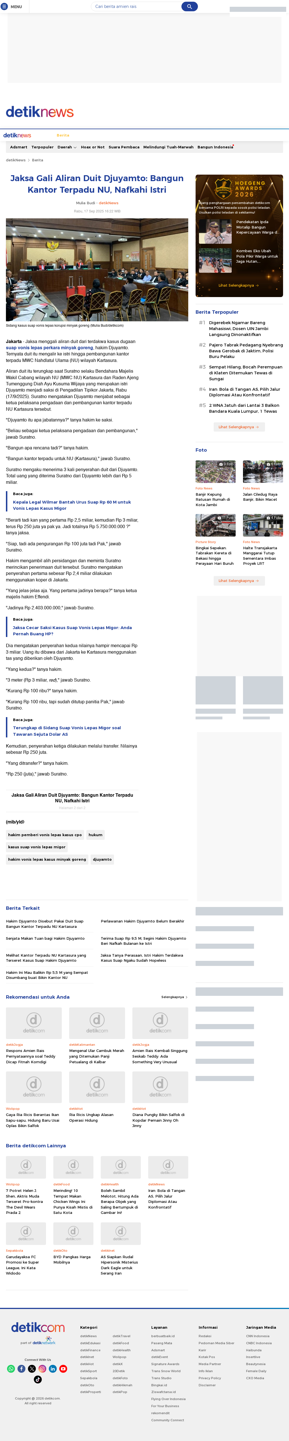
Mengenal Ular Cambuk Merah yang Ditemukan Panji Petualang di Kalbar (96, 1055)
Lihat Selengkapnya (238, 284)
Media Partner (210, 1363)
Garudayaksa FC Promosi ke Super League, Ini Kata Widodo (22, 1264)
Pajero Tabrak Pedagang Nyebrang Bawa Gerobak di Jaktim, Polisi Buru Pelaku (246, 350)
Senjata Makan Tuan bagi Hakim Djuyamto (45, 937)
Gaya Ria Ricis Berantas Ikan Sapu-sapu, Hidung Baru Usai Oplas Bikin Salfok (32, 1119)
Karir (202, 1350)
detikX (136, 134)
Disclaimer (207, 1385)
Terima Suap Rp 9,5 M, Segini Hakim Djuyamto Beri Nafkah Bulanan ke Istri (143, 940)
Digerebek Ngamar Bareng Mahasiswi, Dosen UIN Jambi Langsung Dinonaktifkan (238, 328)
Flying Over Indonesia (168, 1398)
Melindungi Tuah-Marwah (168, 146)
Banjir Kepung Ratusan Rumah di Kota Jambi (213, 498)
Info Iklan (206, 1370)
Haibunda (254, 1350)
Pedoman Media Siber (216, 1343)
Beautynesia (256, 1363)
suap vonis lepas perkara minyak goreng (49, 347)
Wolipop (119, 1356)
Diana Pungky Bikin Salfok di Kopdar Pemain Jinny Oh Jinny (158, 1119)
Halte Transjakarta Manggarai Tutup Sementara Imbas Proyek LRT (260, 555)
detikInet (87, 1356)
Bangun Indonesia (215, 146)
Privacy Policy (210, 1378)
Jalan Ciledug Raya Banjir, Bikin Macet (260, 496)
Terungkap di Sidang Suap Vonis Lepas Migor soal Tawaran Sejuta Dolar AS (67, 730)
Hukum (119, 134)
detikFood (121, 1343)
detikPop (120, 1391)
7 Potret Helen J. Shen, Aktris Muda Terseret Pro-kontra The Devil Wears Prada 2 (24, 1201)
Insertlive (253, 1356)
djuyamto (102, 858)
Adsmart (18, 146)
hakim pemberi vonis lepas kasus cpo (45, 834)
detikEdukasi (90, 1343)
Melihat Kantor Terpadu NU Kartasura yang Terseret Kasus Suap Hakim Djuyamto (46, 957)
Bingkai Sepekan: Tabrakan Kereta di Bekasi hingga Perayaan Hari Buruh (215, 555)
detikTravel (121, 1335)
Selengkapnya (174, 996)
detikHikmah (122, 1385)
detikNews (16, 159)
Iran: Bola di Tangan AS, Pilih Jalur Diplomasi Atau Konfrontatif (166, 1198)
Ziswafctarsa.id (163, 1391)
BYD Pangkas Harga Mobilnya (72, 1259)
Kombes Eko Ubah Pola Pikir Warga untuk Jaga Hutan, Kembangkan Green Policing (257, 255)
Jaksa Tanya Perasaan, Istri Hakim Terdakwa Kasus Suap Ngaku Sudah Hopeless (142, 957)
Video (257, 134)
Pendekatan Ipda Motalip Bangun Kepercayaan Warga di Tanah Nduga (257, 226)
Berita (42, 134)
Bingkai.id (159, 1385)
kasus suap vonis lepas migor (36, 846)
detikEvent (159, 1356)
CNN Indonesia (258, 1335)
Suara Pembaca (124, 146)
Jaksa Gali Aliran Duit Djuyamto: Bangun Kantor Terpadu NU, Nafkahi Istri (72, 797)
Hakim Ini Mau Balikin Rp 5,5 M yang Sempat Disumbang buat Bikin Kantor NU (47, 974)
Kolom (153, 134)
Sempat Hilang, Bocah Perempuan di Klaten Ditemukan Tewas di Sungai (246, 372)
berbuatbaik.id (163, 1335)
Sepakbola (88, 1378)
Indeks (273, 134)
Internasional (95, 134)
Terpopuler (42, 146)
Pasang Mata (161, 1343)
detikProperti (90, 1391)
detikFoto (120, 1378)
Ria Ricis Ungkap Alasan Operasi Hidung (91, 1117)
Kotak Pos (207, 1356)
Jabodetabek (65, 134)
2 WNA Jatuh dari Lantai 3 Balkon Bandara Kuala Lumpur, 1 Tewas (244, 407)
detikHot (87, 1363)
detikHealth (122, 1350)
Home (26, 134)
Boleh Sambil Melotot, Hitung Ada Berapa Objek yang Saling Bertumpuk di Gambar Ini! (120, 1201)
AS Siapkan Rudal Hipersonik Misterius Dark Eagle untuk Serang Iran (119, 1264)
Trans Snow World (166, 1370)
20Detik (119, 1370)
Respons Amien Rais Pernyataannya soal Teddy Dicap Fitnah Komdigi (30, 1055)
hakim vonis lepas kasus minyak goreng (47, 858)
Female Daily (256, 1370)
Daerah (67, 146)
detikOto (87, 1385)
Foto (243, 134)
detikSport (88, 1370)
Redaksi (205, 1335)
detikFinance (90, 1350)
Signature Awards (165, 1363)
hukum (95, 834)
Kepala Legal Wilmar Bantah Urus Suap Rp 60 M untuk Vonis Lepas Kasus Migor (72, 504)
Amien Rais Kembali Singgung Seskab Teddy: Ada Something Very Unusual (159, 1055)
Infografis (225, 134)
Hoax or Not (93, 146)
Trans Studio (161, 1378)
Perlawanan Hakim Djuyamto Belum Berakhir (142, 920)
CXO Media (255, 1378)
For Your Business (165, 1405)
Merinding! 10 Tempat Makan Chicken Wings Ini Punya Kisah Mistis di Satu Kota (73, 1201)
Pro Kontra (201, 134)
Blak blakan (175, 134)
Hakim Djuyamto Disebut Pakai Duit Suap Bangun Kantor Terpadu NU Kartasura (45, 923)
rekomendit (160, 1412)
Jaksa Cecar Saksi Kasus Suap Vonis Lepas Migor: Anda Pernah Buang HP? (72, 630)
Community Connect (167, 1420)
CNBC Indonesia (259, 1343)
